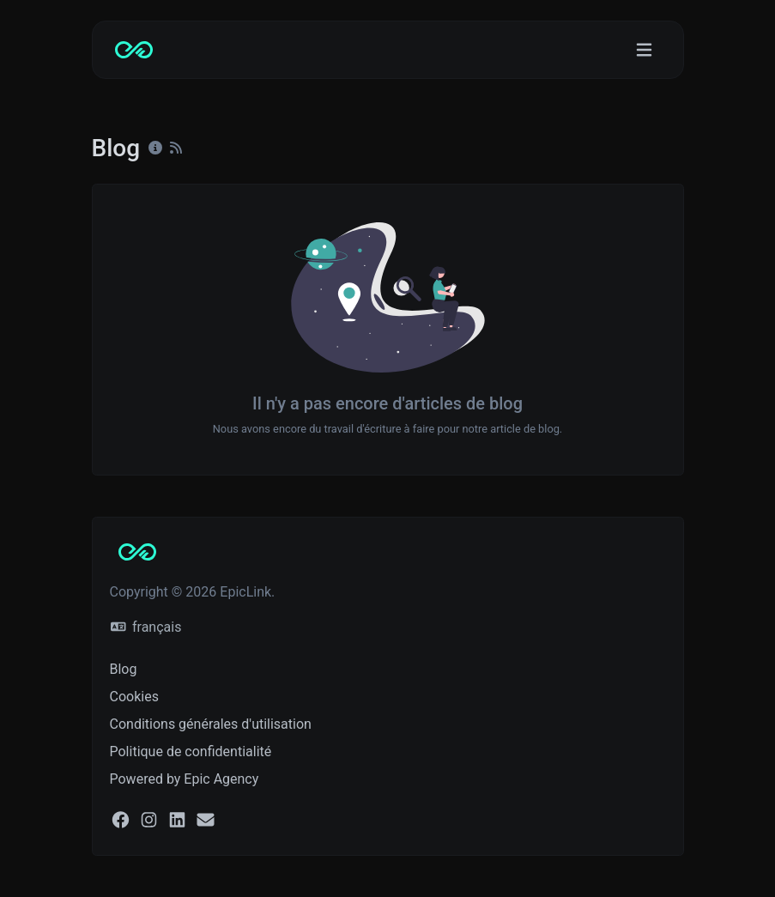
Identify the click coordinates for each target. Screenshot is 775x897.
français (146, 627)
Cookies (134, 696)
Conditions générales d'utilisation (211, 724)
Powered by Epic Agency (184, 779)
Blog (123, 669)
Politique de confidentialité (191, 751)
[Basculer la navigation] (644, 50)
